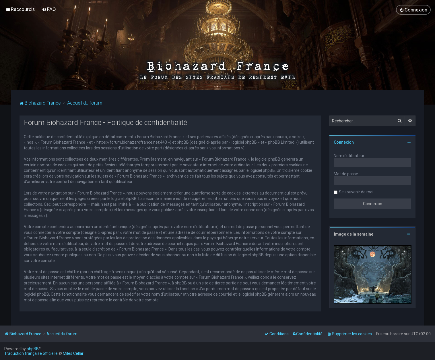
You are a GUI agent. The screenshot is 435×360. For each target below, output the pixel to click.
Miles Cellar (73, 353)
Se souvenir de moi (356, 191)
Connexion (344, 142)
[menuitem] (48, 9)
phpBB (33, 348)
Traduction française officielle (31, 353)
